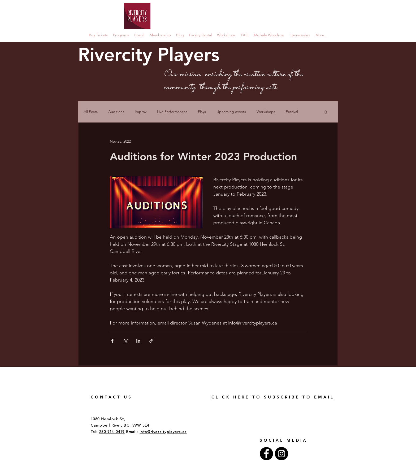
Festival (292, 111)
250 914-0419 (112, 431)
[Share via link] (151, 340)
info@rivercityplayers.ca (163, 431)
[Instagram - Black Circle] (281, 453)
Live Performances (172, 111)
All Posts (91, 111)
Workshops (266, 111)
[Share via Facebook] (112, 340)
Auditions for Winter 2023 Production (203, 156)
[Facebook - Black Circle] (266, 453)
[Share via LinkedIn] (138, 340)
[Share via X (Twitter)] (125, 340)
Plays (202, 111)
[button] (325, 112)
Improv (140, 111)
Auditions (116, 111)
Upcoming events (231, 111)
